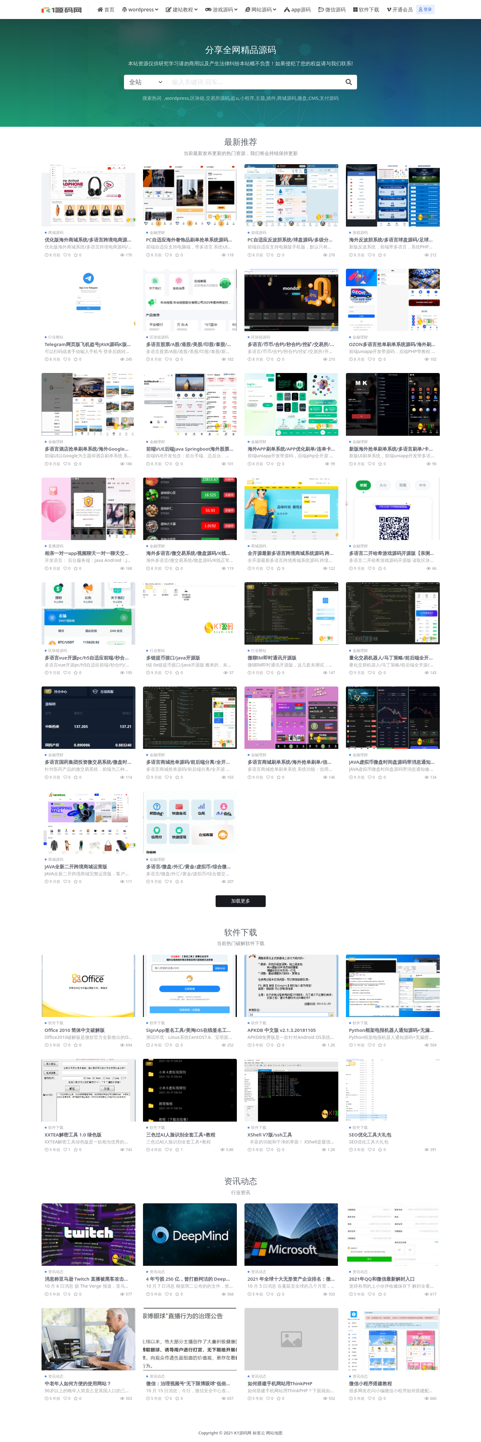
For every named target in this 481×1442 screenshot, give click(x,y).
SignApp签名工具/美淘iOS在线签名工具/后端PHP (187, 1032)
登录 (425, 9)
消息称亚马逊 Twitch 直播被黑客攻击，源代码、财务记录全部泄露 (87, 1280)
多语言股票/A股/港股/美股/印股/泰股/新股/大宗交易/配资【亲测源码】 (189, 347)
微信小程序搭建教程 (370, 1382)
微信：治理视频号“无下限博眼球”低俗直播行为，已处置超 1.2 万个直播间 (188, 1385)
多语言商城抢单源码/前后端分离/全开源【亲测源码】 (188, 764)
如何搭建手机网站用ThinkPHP (280, 1382)
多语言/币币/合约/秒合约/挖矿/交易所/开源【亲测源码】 (289, 347)
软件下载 (55, 1021)
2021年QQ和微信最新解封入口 (382, 1277)
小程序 (247, 98)
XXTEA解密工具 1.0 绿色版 (73, 1133)
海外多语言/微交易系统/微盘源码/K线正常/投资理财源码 (188, 556)
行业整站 (55, 336)
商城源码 (286, 98)
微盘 (302, 98)
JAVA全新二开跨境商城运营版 (76, 865)
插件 (271, 98)
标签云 (259, 1431)
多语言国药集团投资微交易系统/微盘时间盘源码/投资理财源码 (86, 764)
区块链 (197, 98)
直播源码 (55, 545)
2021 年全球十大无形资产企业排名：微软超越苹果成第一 (289, 1280)
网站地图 (274, 1431)
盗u (234, 98)
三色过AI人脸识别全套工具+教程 (181, 1133)
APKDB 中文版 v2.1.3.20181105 (282, 1029)
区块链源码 (159, 336)
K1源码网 (243, 1431)
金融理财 (157, 232)
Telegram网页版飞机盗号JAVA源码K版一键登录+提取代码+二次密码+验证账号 (87, 347)
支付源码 (329, 98)
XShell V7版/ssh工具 (270, 1133)
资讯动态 (55, 1270)
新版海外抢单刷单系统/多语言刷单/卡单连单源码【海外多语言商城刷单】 (391, 451)
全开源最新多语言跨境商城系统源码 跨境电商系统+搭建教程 (291, 556)
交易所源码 (218, 98)
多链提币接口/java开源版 (173, 657)
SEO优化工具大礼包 (370, 1133)
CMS (313, 98)
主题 (260, 98)
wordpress (177, 98)
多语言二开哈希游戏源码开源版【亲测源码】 (392, 556)
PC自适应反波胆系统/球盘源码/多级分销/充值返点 (288, 242)
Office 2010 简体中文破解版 (75, 1029)
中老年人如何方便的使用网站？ (78, 1382)
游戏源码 (258, 232)
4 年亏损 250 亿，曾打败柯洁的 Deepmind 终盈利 (189, 1280)
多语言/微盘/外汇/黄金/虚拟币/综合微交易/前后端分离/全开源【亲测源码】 (189, 868)
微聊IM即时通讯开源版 (272, 657)
